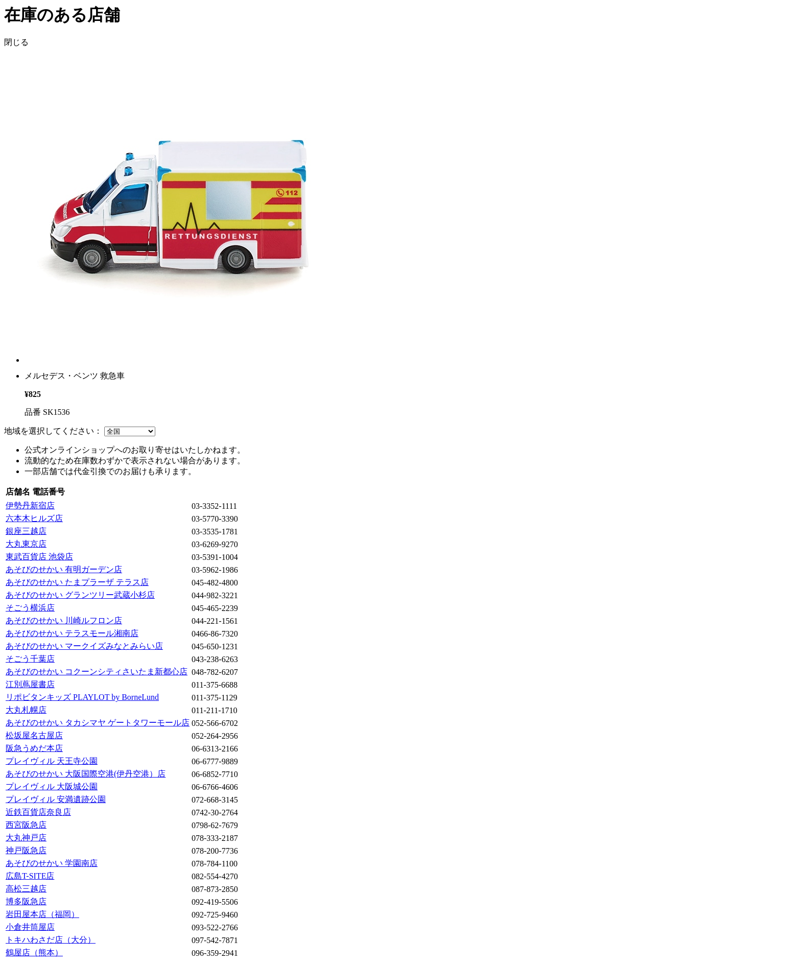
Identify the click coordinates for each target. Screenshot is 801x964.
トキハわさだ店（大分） (51, 939)
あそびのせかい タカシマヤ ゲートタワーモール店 (98, 722)
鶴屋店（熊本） (34, 952)
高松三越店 (26, 888)
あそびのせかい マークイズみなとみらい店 (84, 646)
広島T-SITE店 (30, 876)
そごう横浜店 (30, 607)
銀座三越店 (26, 531)
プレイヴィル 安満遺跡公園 (56, 799)
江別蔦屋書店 (30, 684)
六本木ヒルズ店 (34, 518)
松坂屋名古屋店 (34, 735)
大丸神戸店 (26, 837)
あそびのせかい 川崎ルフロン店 (64, 620)
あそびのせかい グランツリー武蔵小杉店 (80, 595)
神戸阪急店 (26, 850)
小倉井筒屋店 (30, 927)
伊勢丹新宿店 (30, 505)
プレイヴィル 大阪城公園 (52, 786)
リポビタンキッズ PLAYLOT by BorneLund (82, 697)
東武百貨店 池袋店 (39, 556)
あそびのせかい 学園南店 (52, 863)
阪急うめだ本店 (34, 748)
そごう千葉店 (30, 658)
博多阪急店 (26, 901)
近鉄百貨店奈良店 (38, 812)
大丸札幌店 (26, 710)
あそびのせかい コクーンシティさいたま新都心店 (96, 671)
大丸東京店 (26, 543)
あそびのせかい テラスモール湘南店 (72, 633)
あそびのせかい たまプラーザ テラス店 (77, 582)
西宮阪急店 (26, 824)
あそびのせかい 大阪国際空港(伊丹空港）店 (86, 773)
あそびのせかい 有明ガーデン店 (64, 569)
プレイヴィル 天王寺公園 (52, 761)
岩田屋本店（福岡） (42, 914)
